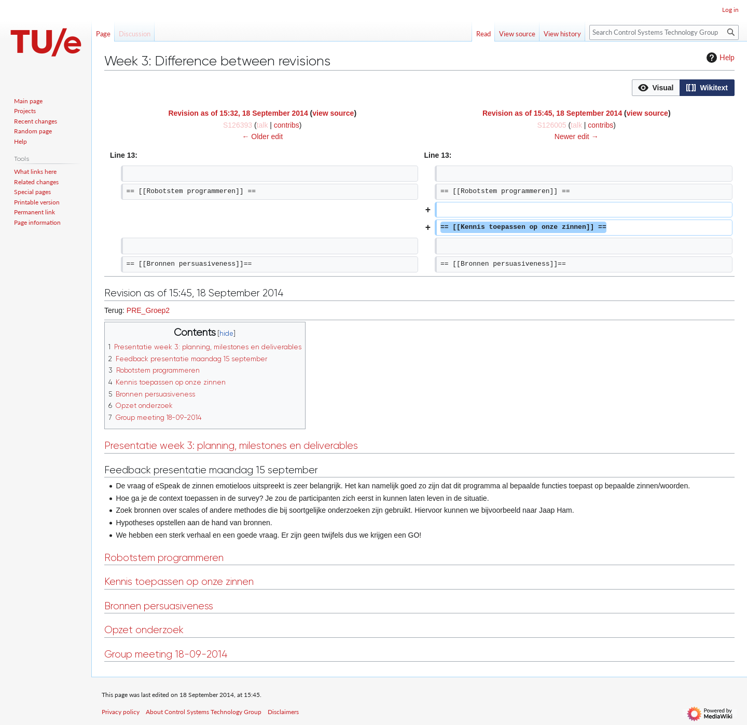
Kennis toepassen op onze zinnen (179, 581)
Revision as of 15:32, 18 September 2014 (238, 113)
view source (333, 113)
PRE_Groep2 (148, 310)
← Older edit (262, 136)
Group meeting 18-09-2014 (165, 654)
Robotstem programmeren (164, 558)
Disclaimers (283, 712)
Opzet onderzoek (144, 630)
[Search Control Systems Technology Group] (664, 32)
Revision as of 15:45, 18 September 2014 (552, 113)
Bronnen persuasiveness (158, 606)
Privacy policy (121, 712)
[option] (656, 87)
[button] (656, 87)
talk (262, 125)
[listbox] (683, 87)
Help (719, 57)
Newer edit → (577, 136)
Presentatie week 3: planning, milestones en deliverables (231, 446)
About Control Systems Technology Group (203, 712)
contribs (286, 125)
